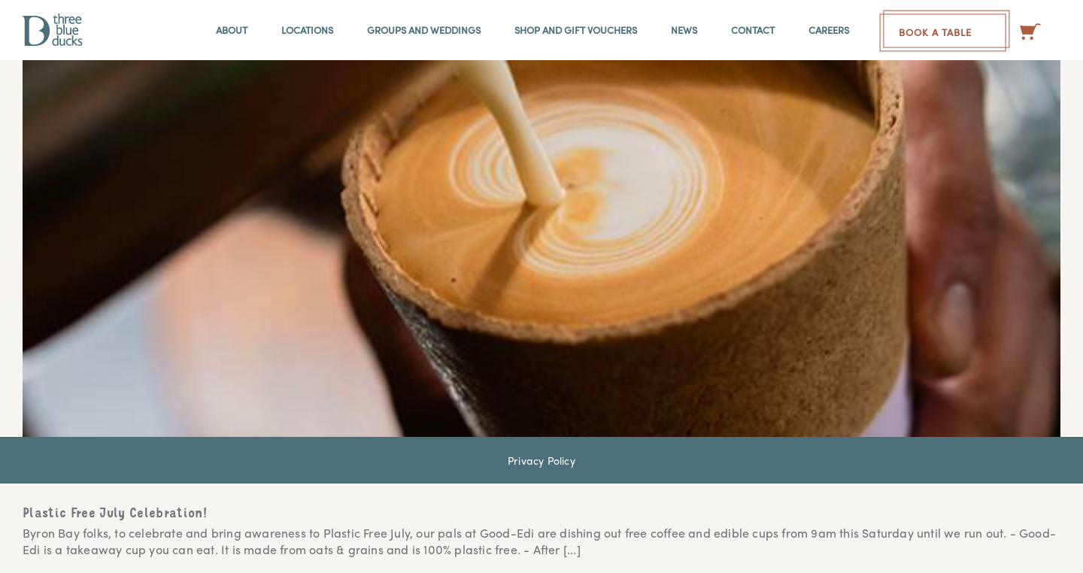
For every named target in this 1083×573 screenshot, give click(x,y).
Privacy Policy (541, 460)
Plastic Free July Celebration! (115, 514)
